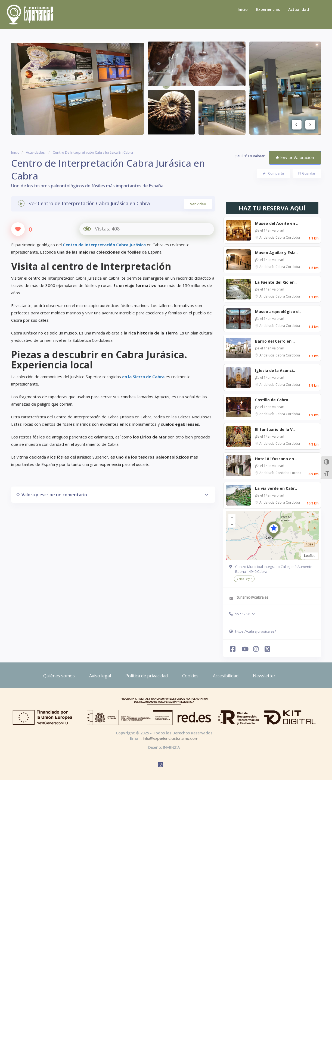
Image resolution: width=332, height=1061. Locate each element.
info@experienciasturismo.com (170, 738)
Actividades (35, 152)
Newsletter (264, 676)
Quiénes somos (59, 676)
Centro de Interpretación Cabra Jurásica (104, 244)
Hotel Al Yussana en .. (276, 458)
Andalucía (267, 237)
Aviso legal (100, 676)
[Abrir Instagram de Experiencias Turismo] (255, 648)
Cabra (280, 237)
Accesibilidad (225, 676)
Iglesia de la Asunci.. (275, 370)
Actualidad (298, 9)
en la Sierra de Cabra (143, 376)
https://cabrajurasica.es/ (255, 631)
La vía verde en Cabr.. (276, 488)
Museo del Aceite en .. (276, 223)
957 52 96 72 (245, 613)
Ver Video (198, 203)
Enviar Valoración (295, 157)
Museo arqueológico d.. (278, 311)
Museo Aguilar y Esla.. (276, 252)
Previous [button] (296, 124)
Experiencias (268, 9)
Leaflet (309, 556)
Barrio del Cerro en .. (275, 341)
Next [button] (310, 124)
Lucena (295, 472)
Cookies (190, 676)
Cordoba (293, 237)
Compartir (273, 173)
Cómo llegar (244, 579)
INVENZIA (171, 747)
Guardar (307, 173)
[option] (77, 88)
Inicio (243, 9)
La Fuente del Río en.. (276, 282)
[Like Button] (18, 229)
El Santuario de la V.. (275, 429)
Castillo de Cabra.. (272, 399)
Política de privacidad (146, 676)
